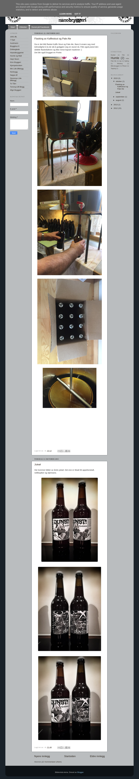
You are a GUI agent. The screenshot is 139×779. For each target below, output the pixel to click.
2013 (116, 105)
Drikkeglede (15, 49)
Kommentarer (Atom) (53, 762)
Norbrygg (14, 72)
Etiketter (23, 27)
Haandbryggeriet (17, 53)
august (119, 100)
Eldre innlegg (97, 756)
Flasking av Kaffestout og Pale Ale (52, 38)
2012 (116, 108)
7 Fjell (12, 40)
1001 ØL (13, 37)
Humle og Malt (16, 56)
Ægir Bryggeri (15, 90)
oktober (119, 81)
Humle (115, 58)
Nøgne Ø (13, 75)
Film (123, 55)
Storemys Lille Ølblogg (15, 79)
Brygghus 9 (14, 46)
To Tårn (13, 84)
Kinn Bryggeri (15, 62)
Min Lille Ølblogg (17, 69)
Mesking (119, 63)
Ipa (120, 61)
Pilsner (124, 66)
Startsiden (70, 756)
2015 (116, 78)
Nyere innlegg (42, 756)
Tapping (113, 68)
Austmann (14, 43)
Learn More (65, 14)
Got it (77, 14)
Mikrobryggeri (115, 66)
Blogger (80, 772)
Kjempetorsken (16, 65)
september (120, 97)
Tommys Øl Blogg (17, 87)
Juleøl (37, 464)
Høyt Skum (14, 59)
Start (13, 27)
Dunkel (113, 55)
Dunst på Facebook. (41, 27)
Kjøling (126, 61)
